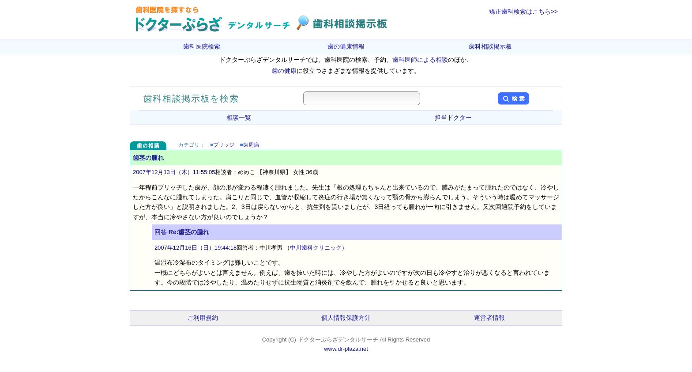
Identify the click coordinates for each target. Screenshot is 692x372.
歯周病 (251, 145)
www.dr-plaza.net (346, 348)
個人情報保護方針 (346, 317)
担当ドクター (453, 117)
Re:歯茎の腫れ (189, 231)
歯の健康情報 (346, 46)
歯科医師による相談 (420, 59)
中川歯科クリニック (316, 247)
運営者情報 (489, 317)
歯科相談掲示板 (490, 46)
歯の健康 (284, 70)
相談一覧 (238, 117)
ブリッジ (223, 145)
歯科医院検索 (201, 46)
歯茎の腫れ (148, 157)
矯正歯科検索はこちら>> (523, 11)
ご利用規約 (202, 317)
